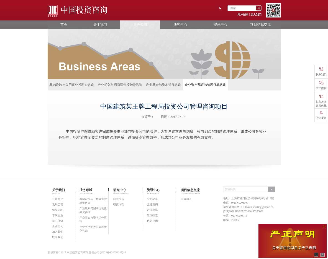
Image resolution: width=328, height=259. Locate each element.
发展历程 (57, 204)
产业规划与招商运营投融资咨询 (120, 85)
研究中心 (180, 24)
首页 (63, 24)
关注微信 (321, 85)
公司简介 (57, 199)
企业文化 (57, 226)
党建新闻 (152, 204)
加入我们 (256, 14)
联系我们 (57, 237)
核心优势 (57, 220)
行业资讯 (152, 210)
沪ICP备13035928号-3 (113, 252)
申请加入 (186, 199)
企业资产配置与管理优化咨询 (205, 85)
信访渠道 (321, 115)
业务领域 (140, 24)
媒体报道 (152, 215)
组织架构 (57, 210)
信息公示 (152, 220)
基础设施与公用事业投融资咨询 (71, 85)
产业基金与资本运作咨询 (163, 85)
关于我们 (100, 24)
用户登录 (243, 14)
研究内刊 (118, 204)
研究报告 (118, 199)
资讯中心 (220, 24)
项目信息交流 (260, 24)
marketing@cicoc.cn (262, 207)
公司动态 (152, 199)
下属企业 (57, 215)
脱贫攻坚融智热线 (321, 101)
